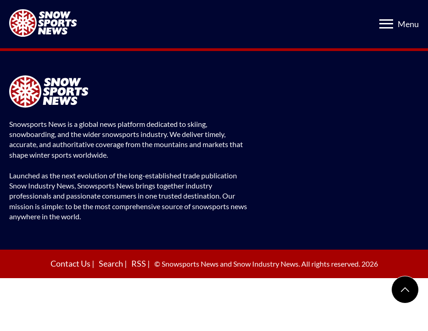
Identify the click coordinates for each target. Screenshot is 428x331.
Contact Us (71, 263)
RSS (139, 263)
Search (111, 263)
